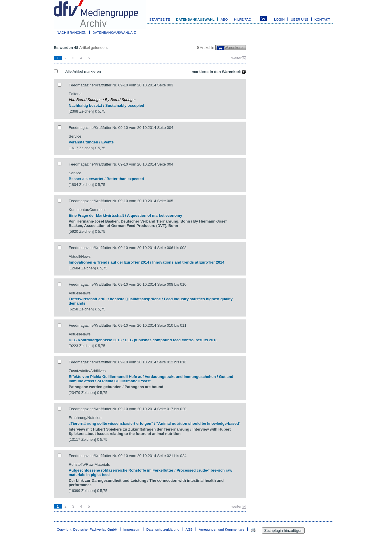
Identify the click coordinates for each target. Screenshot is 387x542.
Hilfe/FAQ (242, 19)
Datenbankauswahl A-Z (114, 32)
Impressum (131, 529)
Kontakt (322, 19)
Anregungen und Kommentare (221, 529)
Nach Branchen (71, 32)
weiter (236, 58)
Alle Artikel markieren (83, 71)
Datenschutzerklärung (163, 529)
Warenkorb (233, 47)
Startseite (159, 19)
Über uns (299, 19)
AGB (189, 529)
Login (279, 19)
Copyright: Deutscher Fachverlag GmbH (87, 529)
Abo (224, 19)
